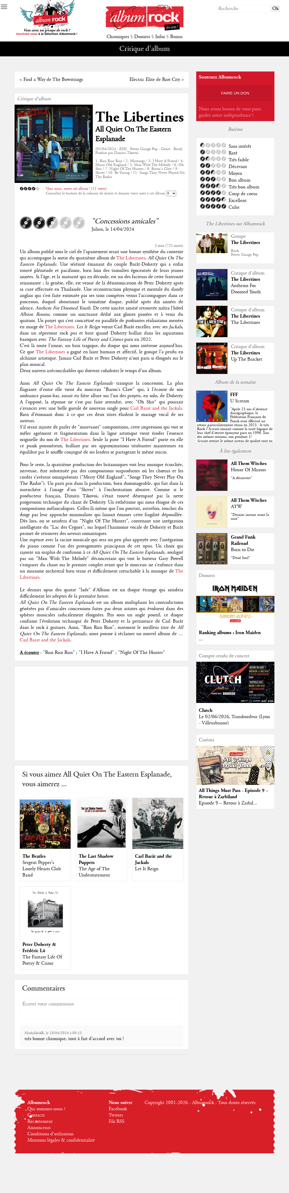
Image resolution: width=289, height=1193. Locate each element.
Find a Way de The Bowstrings (53, 79)
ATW (236, 507)
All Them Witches (249, 464)
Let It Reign (146, 869)
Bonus (176, 37)
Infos (160, 37)
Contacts (36, 1115)
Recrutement (40, 1121)
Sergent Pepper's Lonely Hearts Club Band (41, 869)
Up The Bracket (246, 359)
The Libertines (139, 117)
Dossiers (142, 37)
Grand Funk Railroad (243, 540)
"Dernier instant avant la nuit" (250, 516)
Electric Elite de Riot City (155, 79)
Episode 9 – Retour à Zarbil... (228, 803)
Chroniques (118, 37)
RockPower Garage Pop (245, 252)
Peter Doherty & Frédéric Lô (39, 947)
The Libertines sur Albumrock (235, 224)
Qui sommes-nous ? (46, 1109)
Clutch (205, 710)
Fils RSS (116, 1121)
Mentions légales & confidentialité (61, 1140)
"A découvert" (241, 478)
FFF (234, 395)
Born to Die (242, 550)
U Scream (239, 401)
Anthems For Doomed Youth (246, 289)
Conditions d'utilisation (50, 1134)
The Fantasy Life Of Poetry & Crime (42, 960)
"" (235, 429)
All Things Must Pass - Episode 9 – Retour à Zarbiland (233, 794)
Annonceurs (39, 1128)
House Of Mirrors (248, 470)
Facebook (118, 1109)
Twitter (116, 1115)
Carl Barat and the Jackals (156, 408)
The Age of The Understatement (94, 872)
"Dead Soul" (240, 557)
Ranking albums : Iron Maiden (230, 633)
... (201, 639)
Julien (97, 229)
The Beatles (34, 856)
